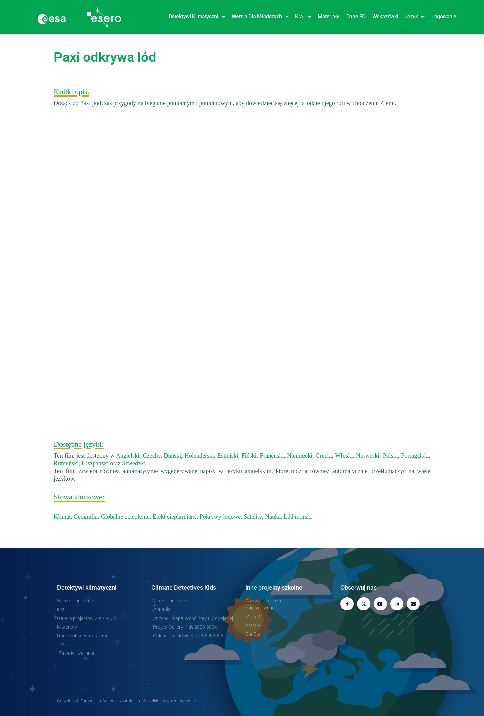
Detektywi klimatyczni (197, 17)
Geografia (86, 516)
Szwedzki (134, 463)
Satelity (253, 516)
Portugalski (415, 455)
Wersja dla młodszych (260, 17)
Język (415, 17)
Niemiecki (299, 455)
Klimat (62, 516)
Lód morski (298, 516)
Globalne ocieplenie (125, 516)
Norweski (367, 455)
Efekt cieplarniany (174, 516)
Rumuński (66, 463)
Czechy (152, 455)
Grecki (324, 455)
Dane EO (356, 16)
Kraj (303, 17)
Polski (390, 455)
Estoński (227, 455)
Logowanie (443, 16)
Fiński (249, 455)
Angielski (127, 455)
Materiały (328, 16)
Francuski (272, 455)
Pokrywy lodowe (220, 516)
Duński (172, 455)
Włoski (344, 455)
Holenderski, (200, 455)
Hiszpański (95, 463)
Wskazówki (385, 16)
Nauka (273, 516)
